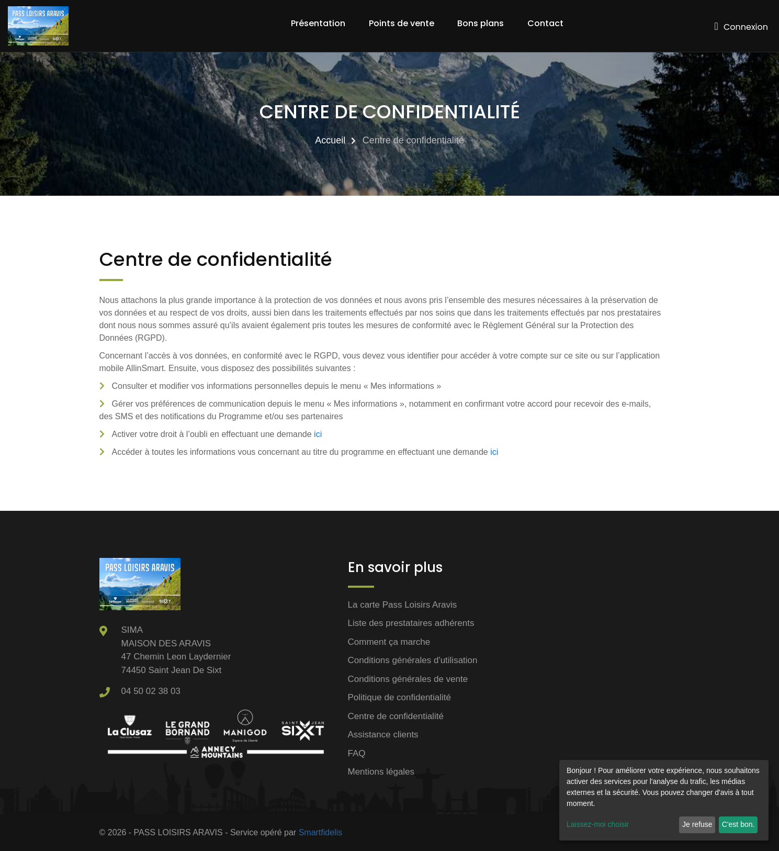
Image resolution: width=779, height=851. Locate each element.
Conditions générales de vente (408, 679)
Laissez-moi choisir (598, 824)
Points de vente (401, 23)
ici (318, 434)
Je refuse (697, 824)
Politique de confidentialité (399, 697)
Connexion (741, 27)
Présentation (318, 23)
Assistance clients (383, 735)
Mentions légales (381, 772)
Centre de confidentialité (396, 716)
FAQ (357, 753)
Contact (545, 23)
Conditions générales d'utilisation (413, 660)
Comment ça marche (389, 642)
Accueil (330, 140)
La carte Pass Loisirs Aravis (402, 605)
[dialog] (664, 800)
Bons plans (480, 23)
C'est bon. (738, 824)
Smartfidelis (321, 832)
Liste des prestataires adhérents (411, 623)
